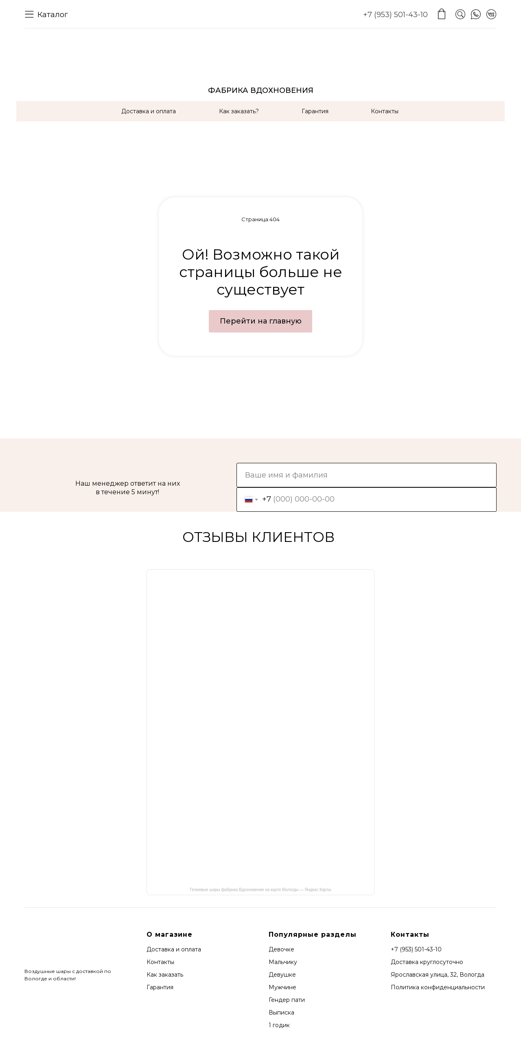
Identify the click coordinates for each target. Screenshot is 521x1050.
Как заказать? (239, 111)
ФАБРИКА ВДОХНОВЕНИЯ (260, 90)
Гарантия (315, 111)
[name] (366, 475)
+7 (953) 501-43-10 (395, 14)
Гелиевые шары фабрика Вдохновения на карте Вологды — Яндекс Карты (260, 889)
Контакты (384, 111)
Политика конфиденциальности (438, 987)
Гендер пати (287, 1000)
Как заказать (165, 974)
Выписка (281, 1012)
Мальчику (283, 962)
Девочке (281, 949)
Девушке (282, 974)
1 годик (279, 1025)
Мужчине (282, 987)
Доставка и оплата (148, 111)
